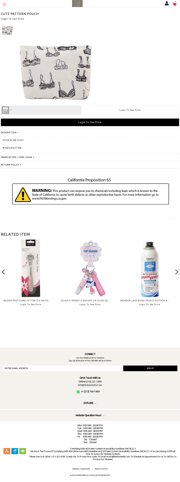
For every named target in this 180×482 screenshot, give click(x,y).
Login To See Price (130, 110)
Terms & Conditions (81, 469)
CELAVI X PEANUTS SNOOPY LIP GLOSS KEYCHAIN (88, 300)
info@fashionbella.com (90, 385)
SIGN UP (150, 368)
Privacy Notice (101, 469)
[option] (30, 275)
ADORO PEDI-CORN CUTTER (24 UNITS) (26, 300)
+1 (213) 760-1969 (88, 391)
